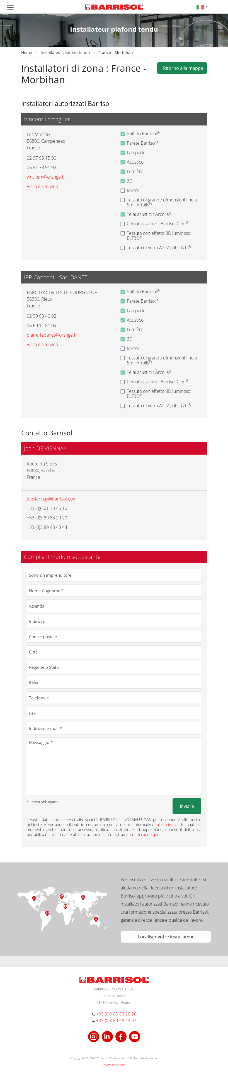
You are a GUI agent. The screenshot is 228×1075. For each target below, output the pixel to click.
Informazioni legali (114, 1065)
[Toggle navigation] (10, 7)
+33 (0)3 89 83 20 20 (116, 1014)
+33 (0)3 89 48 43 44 (116, 1020)
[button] (202, 7)
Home (26, 52)
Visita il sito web (42, 186)
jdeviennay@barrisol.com (52, 499)
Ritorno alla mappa (182, 68)
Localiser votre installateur (166, 937)
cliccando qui (147, 834)
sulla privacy (166, 824)
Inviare (187, 806)
